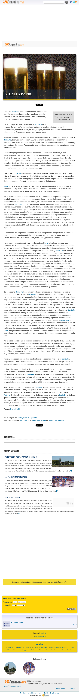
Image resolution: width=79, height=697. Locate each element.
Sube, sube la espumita (18, 94)
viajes (6, 331)
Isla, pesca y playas (12, 497)
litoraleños (65, 320)
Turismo (7, 395)
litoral (46, 243)
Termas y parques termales (58, 647)
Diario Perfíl (15, 409)
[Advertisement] (39, 23)
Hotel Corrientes (17, 622)
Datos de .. (11, 647)
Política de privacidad (51, 693)
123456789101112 (22, 602)
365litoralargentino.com (58, 420)
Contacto (72, 688)
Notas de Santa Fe (40, 636)
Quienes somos (59, 688)
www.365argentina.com (12, 686)
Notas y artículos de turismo (64, 650)
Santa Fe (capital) (39, 420)
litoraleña (15, 112)
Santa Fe (7, 140)
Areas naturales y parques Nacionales (26, 650)
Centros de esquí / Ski (40, 647)
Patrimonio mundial (46, 650)
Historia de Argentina (24, 647)
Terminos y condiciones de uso (30, 693)
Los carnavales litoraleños (16, 477)
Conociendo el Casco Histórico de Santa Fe (21, 457)
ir (74, 625)
